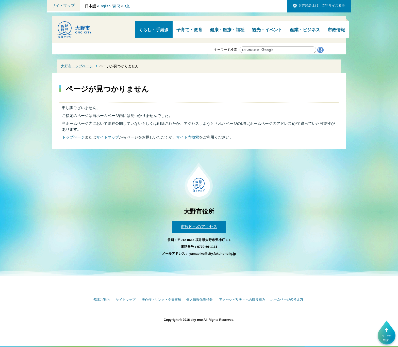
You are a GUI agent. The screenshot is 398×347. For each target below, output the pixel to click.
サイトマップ (63, 6)
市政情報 (336, 29)
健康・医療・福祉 (227, 29)
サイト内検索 (187, 137)
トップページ (73, 137)
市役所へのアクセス (199, 226)
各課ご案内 (101, 299)
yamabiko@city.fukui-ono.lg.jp (212, 253)
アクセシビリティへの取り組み (242, 299)
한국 (116, 6)
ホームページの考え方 (286, 299)
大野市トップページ (77, 66)
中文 (126, 6)
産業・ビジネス (305, 29)
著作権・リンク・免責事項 (161, 299)
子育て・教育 (189, 29)
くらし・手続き (154, 29)
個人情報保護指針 (199, 299)
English (104, 6)
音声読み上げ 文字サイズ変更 (322, 5)
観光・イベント (267, 29)
